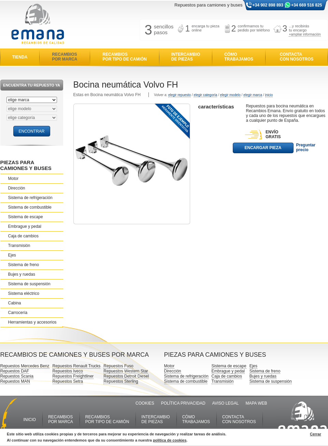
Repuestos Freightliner (73, 376)
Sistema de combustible (30, 207)
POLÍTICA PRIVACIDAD (183, 403)
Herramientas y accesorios (32, 322)
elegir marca (252, 95)
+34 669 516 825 (306, 5)
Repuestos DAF (14, 371)
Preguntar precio (306, 147)
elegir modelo (230, 95)
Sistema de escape (25, 216)
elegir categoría (205, 95)
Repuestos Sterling (120, 381)
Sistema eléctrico (23, 293)
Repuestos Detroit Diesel (126, 376)
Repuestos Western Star (125, 371)
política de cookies (169, 440)
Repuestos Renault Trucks (77, 366)
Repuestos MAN (15, 381)
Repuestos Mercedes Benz (24, 366)
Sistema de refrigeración (30, 197)
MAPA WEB (256, 403)
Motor (13, 178)
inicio (269, 95)
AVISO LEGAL (225, 403)
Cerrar (315, 434)
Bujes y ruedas (21, 274)
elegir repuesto (179, 95)
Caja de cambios (23, 236)
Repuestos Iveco (68, 371)
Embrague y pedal (24, 226)
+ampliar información (304, 34)
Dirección (16, 188)
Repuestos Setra (68, 381)
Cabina (14, 303)
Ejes (12, 255)
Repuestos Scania (16, 376)
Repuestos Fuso (118, 366)
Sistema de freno (23, 264)
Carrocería (18, 312)
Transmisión (19, 245)
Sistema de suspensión (29, 283)
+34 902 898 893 (268, 5)
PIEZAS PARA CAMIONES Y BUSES (26, 165)
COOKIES (145, 403)
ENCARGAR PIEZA (262, 147)
